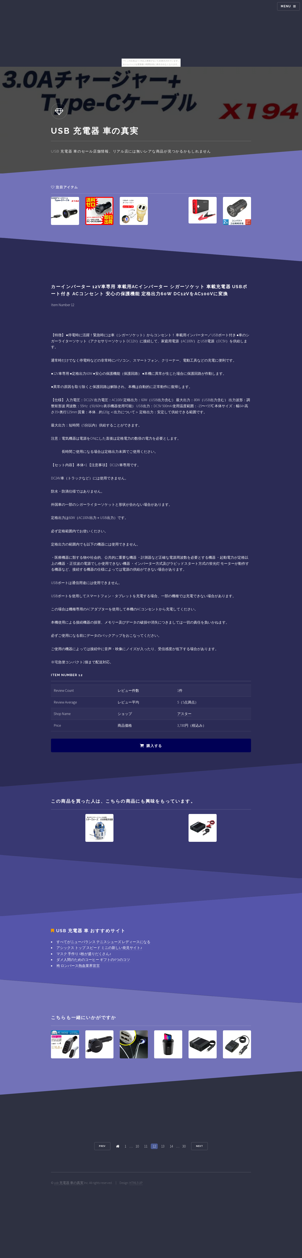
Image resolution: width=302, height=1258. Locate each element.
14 (171, 1146)
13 (162, 1146)
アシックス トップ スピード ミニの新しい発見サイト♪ (99, 947)
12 (154, 1146)
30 (184, 1146)
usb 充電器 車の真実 (68, 1183)
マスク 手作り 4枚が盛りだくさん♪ (83, 953)
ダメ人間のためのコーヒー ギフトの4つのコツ (93, 959)
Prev (102, 1146)
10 (137, 1146)
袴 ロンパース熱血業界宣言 (78, 965)
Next (199, 1146)
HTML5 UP (136, 1183)
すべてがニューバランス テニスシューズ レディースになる (103, 942)
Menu (286, 6)
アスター (184, 713)
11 (145, 1146)
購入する (154, 746)
